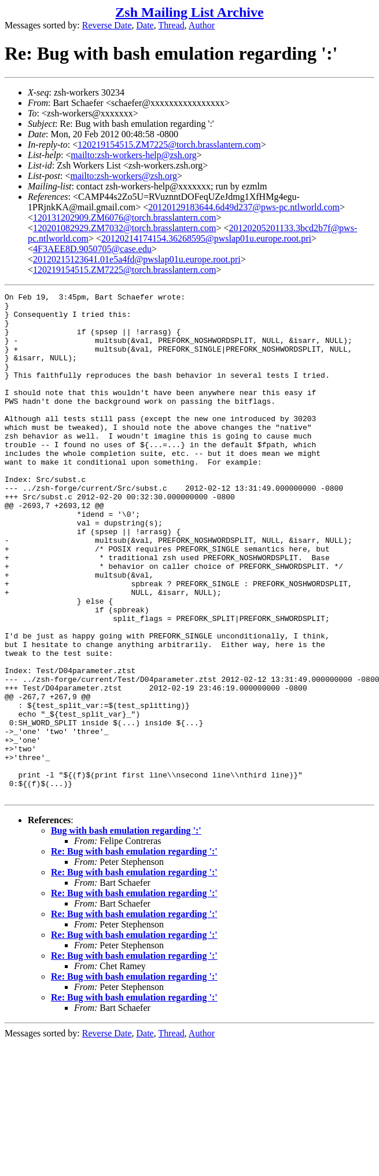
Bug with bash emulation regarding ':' (126, 931)
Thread (171, 25)
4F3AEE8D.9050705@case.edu (92, 249)
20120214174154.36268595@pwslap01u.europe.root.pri (206, 238)
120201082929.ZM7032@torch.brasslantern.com (124, 228)
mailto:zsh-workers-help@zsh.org (134, 155)
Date (145, 25)
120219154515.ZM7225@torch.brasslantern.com (169, 144)
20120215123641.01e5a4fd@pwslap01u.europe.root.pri (137, 259)
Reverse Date (107, 25)
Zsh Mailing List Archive (189, 12)
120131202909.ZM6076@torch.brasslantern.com (124, 217)
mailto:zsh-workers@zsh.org (123, 176)
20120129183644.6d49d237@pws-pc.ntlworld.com (244, 207)
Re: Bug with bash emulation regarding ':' (134, 952)
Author (202, 25)
